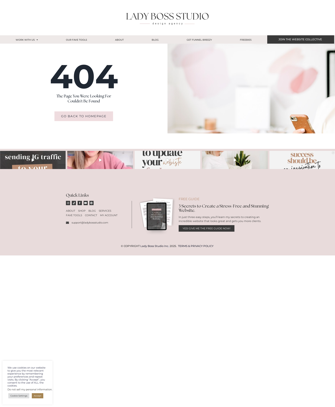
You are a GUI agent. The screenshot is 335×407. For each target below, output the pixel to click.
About (119, 39)
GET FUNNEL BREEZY (199, 39)
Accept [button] (37, 395)
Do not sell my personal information (29, 389)
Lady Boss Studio (152, 246)
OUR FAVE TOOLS (76, 39)
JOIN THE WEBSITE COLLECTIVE (300, 39)
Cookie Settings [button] (18, 395)
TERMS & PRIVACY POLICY (195, 246)
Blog (155, 39)
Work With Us (27, 40)
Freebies (246, 39)
